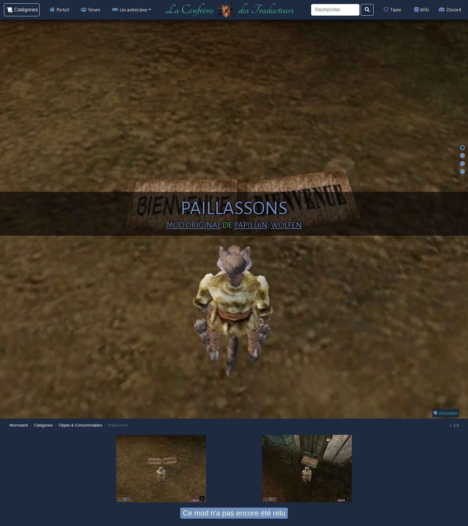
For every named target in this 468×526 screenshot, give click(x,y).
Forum (90, 9)
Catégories (43, 425)
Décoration (446, 413)
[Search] (335, 10)
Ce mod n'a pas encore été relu (234, 513)
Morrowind (19, 425)
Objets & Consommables (80, 425)
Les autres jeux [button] (129, 9)
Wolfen (286, 225)
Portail (59, 9)
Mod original (193, 225)
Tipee (392, 9)
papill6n (250, 225)
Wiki (421, 9)
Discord (450, 9)
